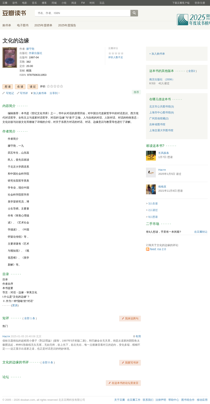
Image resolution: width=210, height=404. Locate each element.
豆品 (101, 2)
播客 (44, 2)
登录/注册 (200, 2)
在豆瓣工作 (133, 399)
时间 (92, 2)
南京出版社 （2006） (162, 79)
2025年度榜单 (43, 25)
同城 (54, 2)
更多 (15, 305)
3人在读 (153, 203)
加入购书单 (40, 93)
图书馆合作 (188, 399)
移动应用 (202, 399)
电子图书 (23, 25)
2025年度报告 (67, 25)
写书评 (24, 93)
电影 (24, 2)
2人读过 (153, 210)
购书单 (6, 25)
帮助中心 (173, 399)
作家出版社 (35, 53)
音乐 (34, 2)
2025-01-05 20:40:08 (23, 336)
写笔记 (10, 93)
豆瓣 (4, 2)
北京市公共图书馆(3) (161, 106)
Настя (6, 336)
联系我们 (148, 399)
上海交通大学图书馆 (161, 130)
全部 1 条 (29, 318)
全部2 (191, 71)
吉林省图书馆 (157, 124)
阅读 (73, 2)
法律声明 (160, 399)
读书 (14, 2)
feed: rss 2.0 (158, 249)
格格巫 (162, 186)
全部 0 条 (47, 362)
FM (83, 2)
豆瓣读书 (17, 13)
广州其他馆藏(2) (159, 118)
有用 (138, 336)
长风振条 (163, 152)
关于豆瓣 (119, 399)
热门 (5, 326)
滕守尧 (30, 48)
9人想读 (153, 216)
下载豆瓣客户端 (180, 2)
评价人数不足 (115, 57)
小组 (64, 2)
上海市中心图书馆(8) (161, 112)
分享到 (54, 93)
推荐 (136, 92)
